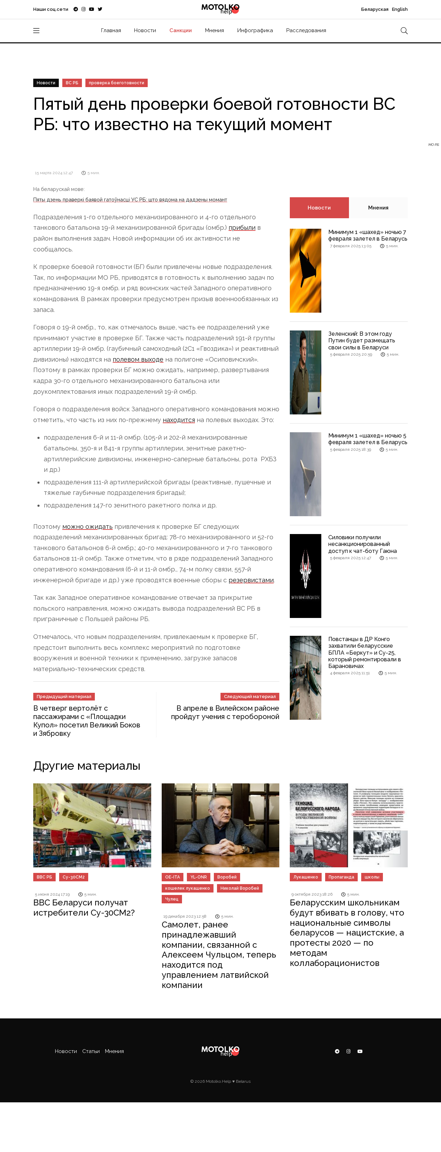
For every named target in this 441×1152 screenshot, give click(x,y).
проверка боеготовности (116, 82)
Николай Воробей (239, 888)
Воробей (227, 877)
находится (179, 420)
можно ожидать (87, 526)
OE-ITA (172, 877)
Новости (145, 30)
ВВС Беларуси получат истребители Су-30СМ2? (84, 907)
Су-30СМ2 (74, 877)
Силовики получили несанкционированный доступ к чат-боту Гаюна (362, 544)
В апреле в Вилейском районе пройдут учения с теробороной (225, 712)
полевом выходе (138, 359)
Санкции (180, 30)
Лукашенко (305, 877)
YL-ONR (198, 877)
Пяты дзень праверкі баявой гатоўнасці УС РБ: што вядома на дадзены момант (130, 199)
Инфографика (255, 30)
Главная (111, 30)
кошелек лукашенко (187, 888)
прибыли (242, 227)
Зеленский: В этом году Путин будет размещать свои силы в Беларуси (361, 340)
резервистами (251, 580)
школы (372, 877)
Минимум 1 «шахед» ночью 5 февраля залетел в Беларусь (367, 439)
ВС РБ (72, 82)
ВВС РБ (44, 877)
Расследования (306, 30)
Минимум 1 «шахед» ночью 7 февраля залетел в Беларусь (367, 235)
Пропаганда (341, 877)
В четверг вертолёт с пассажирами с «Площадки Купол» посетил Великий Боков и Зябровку (86, 721)
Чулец (171, 899)
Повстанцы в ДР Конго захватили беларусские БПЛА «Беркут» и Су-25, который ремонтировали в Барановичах (364, 652)
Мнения (214, 30)
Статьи (91, 1051)
